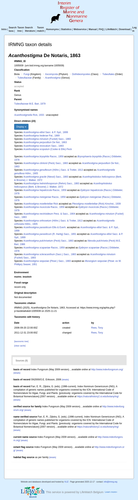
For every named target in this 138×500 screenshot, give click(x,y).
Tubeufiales (108, 74)
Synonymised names (26, 109)
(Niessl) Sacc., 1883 (45, 176)
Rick (40, 203)
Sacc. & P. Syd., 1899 (45, 132)
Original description (25, 293)
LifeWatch (111, 29)
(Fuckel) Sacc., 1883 (47, 139)
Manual (93, 29)
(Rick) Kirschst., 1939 (96, 203)
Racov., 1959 (43, 156)
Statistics (66, 29)
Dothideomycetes (81, 74)
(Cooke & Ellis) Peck (47, 149)
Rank (17, 90)
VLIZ (66, 482)
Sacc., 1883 (43, 145)
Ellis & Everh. (44, 227)
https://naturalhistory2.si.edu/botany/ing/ (98, 396)
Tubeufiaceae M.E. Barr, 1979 (29, 103)
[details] (16, 373)
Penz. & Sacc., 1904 (49, 213)
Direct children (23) (25, 121)
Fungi (26, 74)
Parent (17, 99)
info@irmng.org (110, 482)
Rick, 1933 (29, 115)
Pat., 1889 (41, 135)
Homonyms (52, 29)
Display (21, 126)
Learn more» (111, 492)
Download (124, 29)
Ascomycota (51, 74)
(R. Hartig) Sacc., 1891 (49, 234)
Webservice (80, 29)
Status (17, 82)
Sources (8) (22, 360)
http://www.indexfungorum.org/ (107, 369)
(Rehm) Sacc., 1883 (51, 183)
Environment (21, 272)
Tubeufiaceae (24, 77)
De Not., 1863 (45, 142)
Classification (21, 70)
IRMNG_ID (20, 61)
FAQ (101, 29)
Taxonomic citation (24, 303)
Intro (4, 29)
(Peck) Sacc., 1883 (45, 163)
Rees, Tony (97, 327)
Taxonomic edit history (27, 317)
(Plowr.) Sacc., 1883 (47, 261)
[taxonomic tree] (21, 341)
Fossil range (21, 282)
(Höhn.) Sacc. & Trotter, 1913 (53, 170)
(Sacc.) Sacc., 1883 (49, 254)
